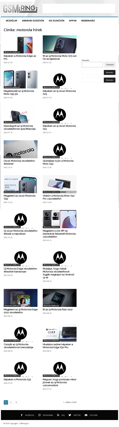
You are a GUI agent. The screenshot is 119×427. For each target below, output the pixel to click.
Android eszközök (33, 20)
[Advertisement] (78, 8)
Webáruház (88, 20)
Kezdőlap (11, 20)
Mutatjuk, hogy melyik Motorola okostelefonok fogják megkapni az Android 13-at (58, 273)
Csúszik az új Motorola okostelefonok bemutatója (18, 346)
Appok (73, 20)
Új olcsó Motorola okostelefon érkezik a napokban (20, 232)
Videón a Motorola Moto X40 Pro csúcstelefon (59, 197)
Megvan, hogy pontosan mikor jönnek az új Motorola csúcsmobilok (59, 382)
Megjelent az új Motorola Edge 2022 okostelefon (20, 311)
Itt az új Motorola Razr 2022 (58, 309)
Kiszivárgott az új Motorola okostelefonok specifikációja (19, 127)
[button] (113, 20)
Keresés (85, 60)
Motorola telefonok (12, 52)
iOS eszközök (56, 20)
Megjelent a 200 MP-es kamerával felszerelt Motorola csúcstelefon (59, 233)
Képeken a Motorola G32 (17, 379)
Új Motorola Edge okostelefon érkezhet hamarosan (20, 270)
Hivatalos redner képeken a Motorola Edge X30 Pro (58, 346)
